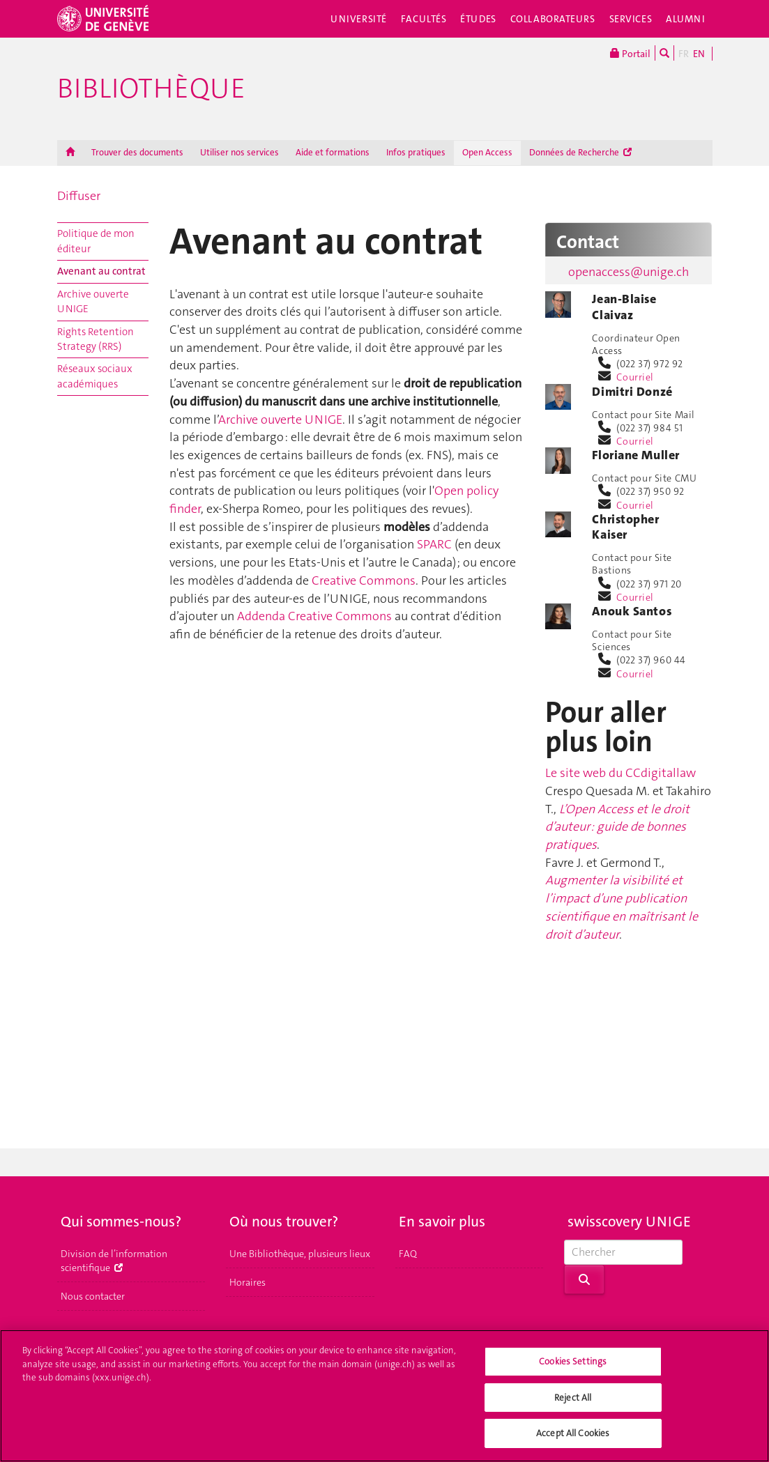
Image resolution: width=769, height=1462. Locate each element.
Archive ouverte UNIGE (93, 301)
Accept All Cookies (572, 1435)
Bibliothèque (151, 88)
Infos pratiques (416, 152)
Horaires (247, 1282)
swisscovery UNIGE (629, 1221)
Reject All (572, 1399)
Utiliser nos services (239, 152)
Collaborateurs (552, 19)
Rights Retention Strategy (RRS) (95, 339)
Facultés (424, 19)
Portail (630, 53)
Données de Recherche (580, 152)
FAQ (408, 1253)
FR (683, 53)
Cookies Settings (573, 1363)
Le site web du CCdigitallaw (620, 772)
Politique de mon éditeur (96, 240)
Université (358, 19)
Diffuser (78, 195)
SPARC (434, 544)
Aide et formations (333, 152)
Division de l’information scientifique (114, 1260)
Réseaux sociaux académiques (94, 376)
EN (699, 53)
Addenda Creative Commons (316, 616)
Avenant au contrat (101, 271)
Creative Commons (364, 580)
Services (631, 19)
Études (478, 19)
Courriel (635, 377)
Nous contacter (93, 1296)
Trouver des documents (137, 152)
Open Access (487, 152)
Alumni (685, 19)
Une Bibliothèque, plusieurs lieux (299, 1253)
